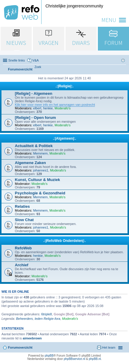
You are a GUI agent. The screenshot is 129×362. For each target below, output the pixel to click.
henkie (47, 108)
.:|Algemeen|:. (64, 138)
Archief (21, 265)
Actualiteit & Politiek (34, 146)
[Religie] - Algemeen (33, 93)
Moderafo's (63, 108)
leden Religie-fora (47, 318)
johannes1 (40, 170)
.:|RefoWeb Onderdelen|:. (64, 241)
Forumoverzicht (20, 347)
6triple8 (46, 314)
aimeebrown (32, 338)
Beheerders (24, 318)
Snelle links (16, 60)
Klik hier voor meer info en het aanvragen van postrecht (55, 104)
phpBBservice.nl (74, 359)
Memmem (40, 153)
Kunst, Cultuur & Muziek (37, 179)
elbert (37, 108)
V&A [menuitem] (35, 60)
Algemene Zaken (30, 162)
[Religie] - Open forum (35, 117)
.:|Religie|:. (64, 86)
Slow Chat (24, 220)
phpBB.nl (95, 359)
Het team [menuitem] (108, 347)
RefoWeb (23, 248)
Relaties (22, 206)
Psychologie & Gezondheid (40, 193)
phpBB (49, 355)
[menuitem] (38, 67)
